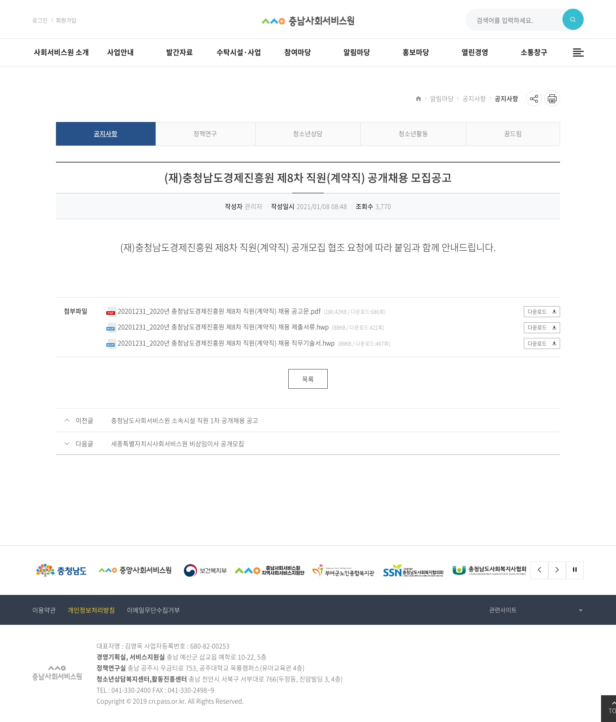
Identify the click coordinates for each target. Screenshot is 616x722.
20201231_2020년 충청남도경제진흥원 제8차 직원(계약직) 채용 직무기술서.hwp (226, 342)
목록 (308, 379)
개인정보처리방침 (91, 610)
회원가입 (66, 20)
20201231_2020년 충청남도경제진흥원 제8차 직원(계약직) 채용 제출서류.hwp (223, 327)
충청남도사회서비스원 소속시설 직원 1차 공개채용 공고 (184, 420)
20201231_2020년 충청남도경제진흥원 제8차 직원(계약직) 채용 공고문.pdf (219, 311)
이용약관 (44, 610)
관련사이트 (503, 610)
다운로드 (541, 311)
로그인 (40, 20)
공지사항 (474, 98)
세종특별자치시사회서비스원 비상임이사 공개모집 (177, 444)
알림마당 (442, 98)
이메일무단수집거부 (153, 610)
